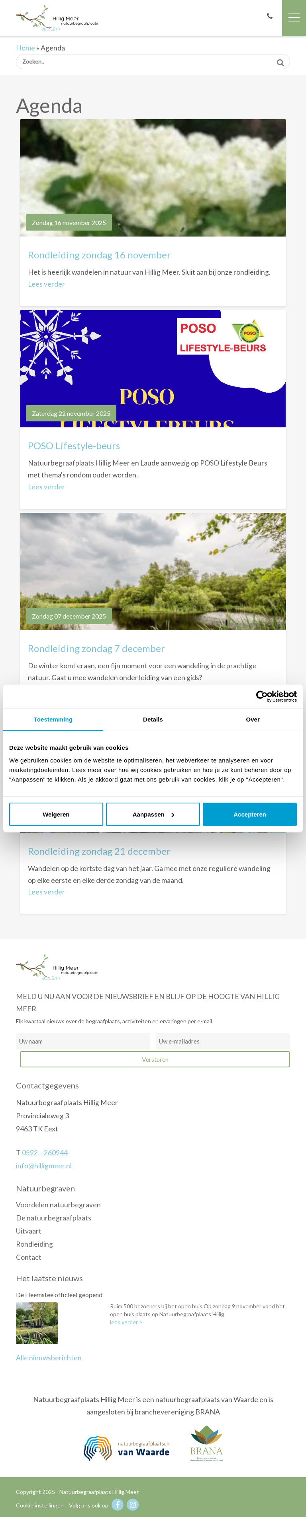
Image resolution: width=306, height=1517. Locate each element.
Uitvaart (28, 1231)
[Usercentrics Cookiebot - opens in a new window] (262, 696)
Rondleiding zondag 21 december (99, 851)
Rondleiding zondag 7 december (96, 648)
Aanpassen (153, 814)
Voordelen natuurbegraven (58, 1205)
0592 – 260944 (45, 1152)
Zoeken (280, 60)
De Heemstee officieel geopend (59, 1294)
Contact (28, 1257)
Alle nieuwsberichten (49, 1358)
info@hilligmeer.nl (44, 1166)
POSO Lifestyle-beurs (74, 445)
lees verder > (126, 1322)
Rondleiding (34, 1244)
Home (25, 48)
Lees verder (46, 284)
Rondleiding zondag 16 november (99, 254)
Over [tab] (253, 719)
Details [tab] (153, 719)
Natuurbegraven (45, 1188)
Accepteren (249, 814)
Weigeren (56, 814)
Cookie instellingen (40, 1505)
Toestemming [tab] (53, 719)
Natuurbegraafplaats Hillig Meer (57, 18)
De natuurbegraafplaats (53, 1218)
